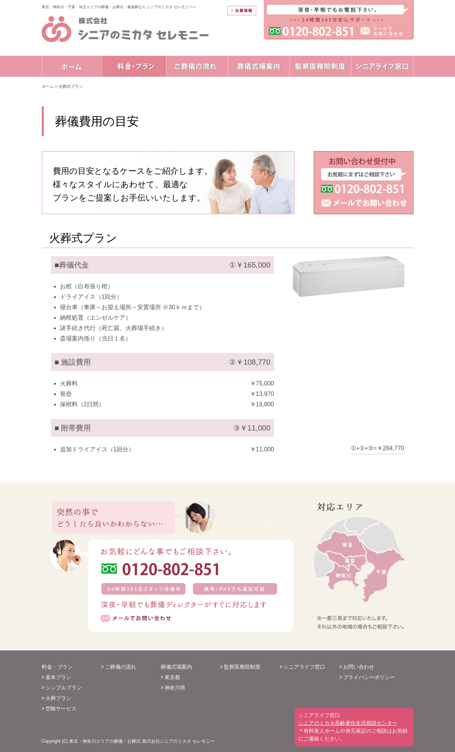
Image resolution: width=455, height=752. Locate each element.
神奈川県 (174, 688)
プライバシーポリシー (369, 677)
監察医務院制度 (242, 667)
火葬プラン (58, 698)
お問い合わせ (358, 667)
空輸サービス (61, 708)
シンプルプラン (63, 688)
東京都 (172, 677)
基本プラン (58, 677)
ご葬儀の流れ (120, 667)
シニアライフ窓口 (304, 667)
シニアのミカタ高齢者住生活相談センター (347, 723)
